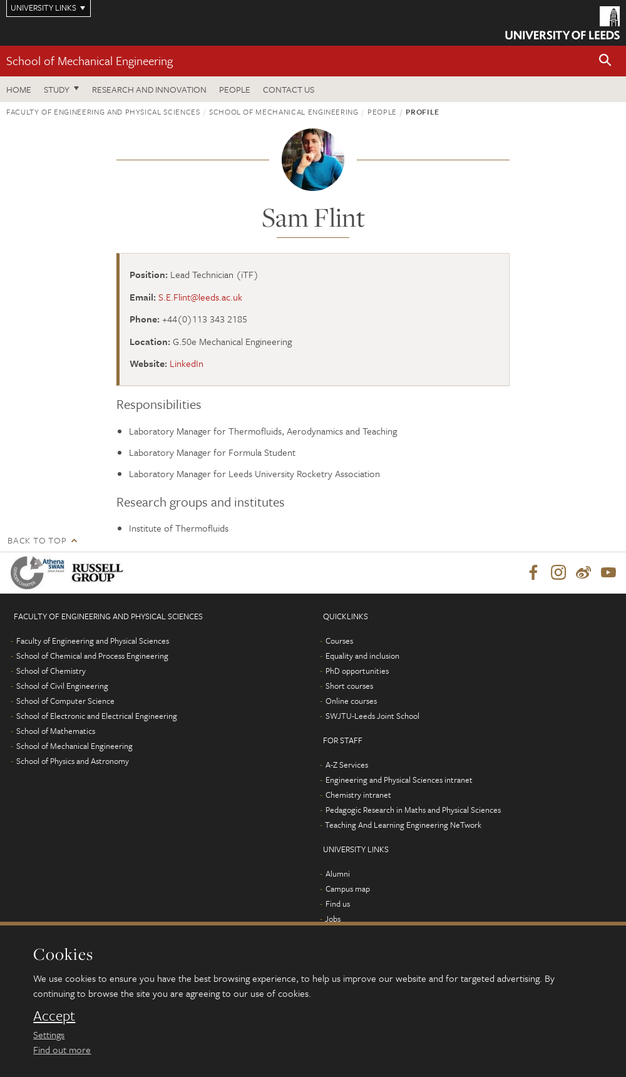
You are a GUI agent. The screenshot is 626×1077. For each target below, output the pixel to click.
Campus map (348, 888)
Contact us (288, 89)
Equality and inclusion (362, 655)
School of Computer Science (65, 700)
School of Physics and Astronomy (72, 761)
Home (18, 89)
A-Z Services (347, 764)
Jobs (333, 918)
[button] (605, 61)
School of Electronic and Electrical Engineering (96, 715)
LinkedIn (186, 363)
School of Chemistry (51, 670)
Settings (48, 1034)
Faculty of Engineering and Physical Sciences (103, 111)
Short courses (349, 685)
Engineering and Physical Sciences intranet (399, 779)
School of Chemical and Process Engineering (92, 655)
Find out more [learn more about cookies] (62, 1049)
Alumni (338, 873)
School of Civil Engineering (62, 685)
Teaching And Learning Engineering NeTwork (403, 824)
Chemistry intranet (358, 794)
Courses (339, 640)
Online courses (351, 700)
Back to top (37, 540)
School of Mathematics (55, 730)
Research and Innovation (149, 89)
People (234, 89)
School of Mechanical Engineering (89, 60)
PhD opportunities (357, 670)
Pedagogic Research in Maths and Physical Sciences (413, 809)
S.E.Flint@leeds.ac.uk (200, 297)
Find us (338, 903)
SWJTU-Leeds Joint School (372, 715)
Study (56, 89)
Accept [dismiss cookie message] (54, 1015)
